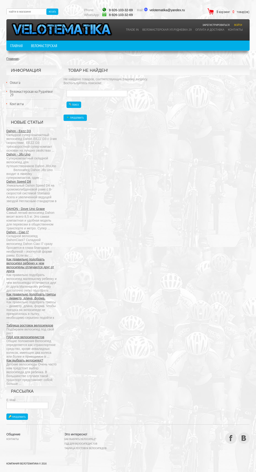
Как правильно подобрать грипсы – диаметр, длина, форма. (31, 296)
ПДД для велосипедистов (25, 337)
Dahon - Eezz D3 (18, 131)
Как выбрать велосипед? (24, 360)
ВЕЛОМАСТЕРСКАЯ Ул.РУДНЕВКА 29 (167, 29)
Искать (52, 11)
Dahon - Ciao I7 (17, 232)
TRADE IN (132, 29)
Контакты (235, 29)
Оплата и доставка (209, 29)
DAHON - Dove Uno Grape (25, 209)
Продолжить (17, 416)
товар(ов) (243, 12)
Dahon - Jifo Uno (18, 154)
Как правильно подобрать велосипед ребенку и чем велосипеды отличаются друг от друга (30, 265)
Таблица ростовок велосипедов (29, 325)
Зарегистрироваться (216, 25)
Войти (238, 25)
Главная (16, 45)
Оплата (15, 82)
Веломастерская (44, 45)
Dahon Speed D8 (18, 181)
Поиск (74, 104)
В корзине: (223, 12)
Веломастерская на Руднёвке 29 (31, 93)
